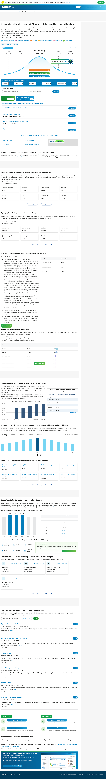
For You (23, 7)
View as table (73, 48)
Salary (6, 11)
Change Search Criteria (7, 88)
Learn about (13, 766)
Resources (56, 7)
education (26, 157)
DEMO (78, 7)
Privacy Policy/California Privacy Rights (67, 774)
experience (9, 157)
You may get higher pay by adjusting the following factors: (14, 80)
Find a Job (65, 7)
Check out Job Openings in (23, 103)
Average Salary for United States (32, 144)
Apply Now (72, 108)
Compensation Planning (90, 7)
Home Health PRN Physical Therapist (11, 697)
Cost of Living (5, 144)
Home (2, 11)
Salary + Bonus (9, 44)
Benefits (16, 44)
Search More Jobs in (39, 135)
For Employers (33, 7)
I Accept (101, 2)
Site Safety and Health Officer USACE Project (15, 107)
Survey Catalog (45, 7)
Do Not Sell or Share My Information (95, 774)
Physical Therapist (8, 129)
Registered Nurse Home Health (11, 114)
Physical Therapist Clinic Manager (10, 668)
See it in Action (59, 141)
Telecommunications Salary (14, 11)
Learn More (68, 2)
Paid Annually (7, 48)
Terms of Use (81, 774)
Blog (73, 7)
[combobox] (14, 91)
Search (56, 91)
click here (54, 507)
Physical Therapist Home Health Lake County (15, 121)
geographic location (17, 157)
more (11, 630)
